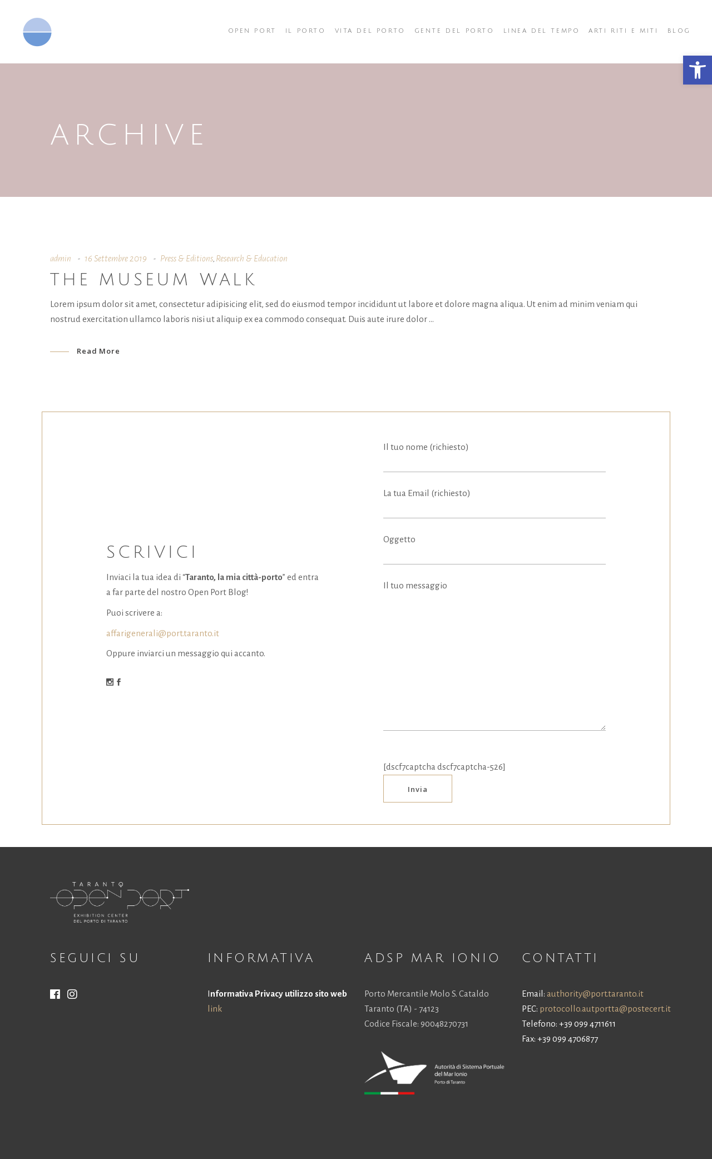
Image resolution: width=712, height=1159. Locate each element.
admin (60, 258)
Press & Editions (186, 258)
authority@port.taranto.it (595, 993)
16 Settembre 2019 (116, 258)
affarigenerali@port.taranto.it (162, 633)
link (214, 1008)
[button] (697, 70)
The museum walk (153, 280)
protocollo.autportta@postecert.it (605, 1008)
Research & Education (252, 258)
